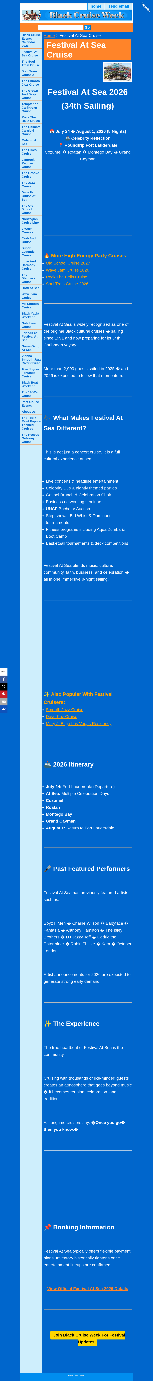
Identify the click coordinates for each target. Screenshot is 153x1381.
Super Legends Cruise (28, 251)
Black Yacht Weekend (30, 315)
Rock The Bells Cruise (66, 277)
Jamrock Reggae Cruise (28, 163)
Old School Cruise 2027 (68, 263)
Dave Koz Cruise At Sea (29, 196)
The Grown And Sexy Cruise (30, 94)
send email (118, 6)
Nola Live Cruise (29, 324)
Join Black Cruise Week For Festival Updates (89, 1338)
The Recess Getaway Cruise (30, 438)
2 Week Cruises (27, 230)
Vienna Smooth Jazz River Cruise (31, 359)
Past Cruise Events (30, 403)
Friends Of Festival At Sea (29, 336)
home (96, 6)
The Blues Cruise (29, 151)
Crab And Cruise (29, 240)
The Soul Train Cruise (31, 63)
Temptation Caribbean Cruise (30, 107)
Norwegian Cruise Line (30, 220)
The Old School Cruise (27, 209)
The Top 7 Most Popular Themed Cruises (32, 423)
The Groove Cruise (30, 174)
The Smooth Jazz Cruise (31, 82)
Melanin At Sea (29, 141)
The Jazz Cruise (28, 184)
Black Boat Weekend (30, 384)
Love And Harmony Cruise (29, 265)
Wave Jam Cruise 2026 (67, 270)
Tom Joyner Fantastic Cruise (30, 372)
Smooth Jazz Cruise (64, 709)
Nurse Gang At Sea (30, 347)
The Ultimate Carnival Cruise (31, 130)
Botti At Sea (30, 288)
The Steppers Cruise (28, 278)
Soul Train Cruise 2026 (67, 284)
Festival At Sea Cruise (30, 53)
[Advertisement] (88, 199)
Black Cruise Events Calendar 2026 (31, 40)
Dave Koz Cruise (61, 716)
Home (49, 35)
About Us (29, 411)
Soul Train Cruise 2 (29, 72)
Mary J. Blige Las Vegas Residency (78, 723)
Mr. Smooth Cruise (30, 305)
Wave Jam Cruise (29, 295)
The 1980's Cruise (30, 393)
